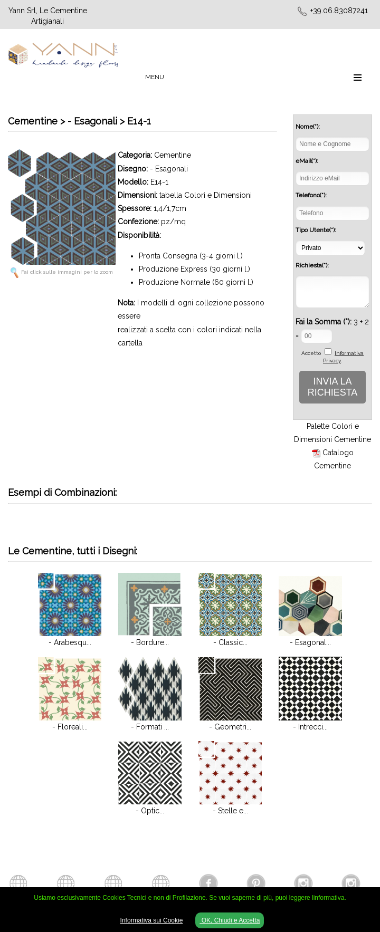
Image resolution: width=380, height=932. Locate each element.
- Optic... (150, 810)
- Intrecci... (310, 727)
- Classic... (230, 642)
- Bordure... (150, 642)
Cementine (172, 155)
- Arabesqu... (70, 642)
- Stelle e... (230, 810)
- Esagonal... (310, 642)
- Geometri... (230, 727)
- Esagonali (169, 169)
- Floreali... (70, 727)
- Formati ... (150, 727)
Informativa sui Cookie (151, 920)
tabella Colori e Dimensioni (205, 195)
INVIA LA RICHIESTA (333, 387)
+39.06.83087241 (339, 10)
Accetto (311, 353)
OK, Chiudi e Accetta (230, 920)
